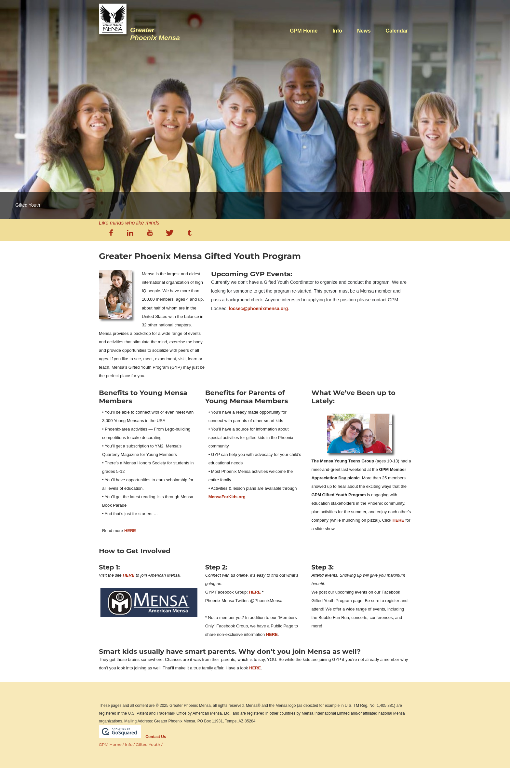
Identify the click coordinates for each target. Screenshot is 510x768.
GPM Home (303, 31)
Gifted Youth (148, 744)
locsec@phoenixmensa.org (258, 308)
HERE (130, 530)
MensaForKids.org (227, 496)
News (364, 31)
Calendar (397, 31)
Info (337, 31)
